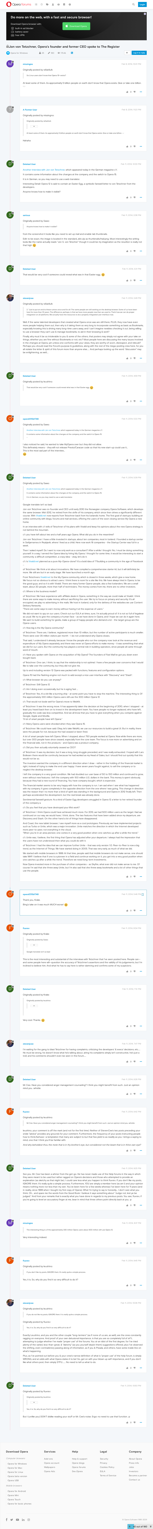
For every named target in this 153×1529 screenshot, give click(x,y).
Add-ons (48, 1459)
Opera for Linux (15, 1472)
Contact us (134, 1479)
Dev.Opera (77, 1471)
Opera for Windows (19, 53)
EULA (102, 1471)
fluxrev (26, 928)
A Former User (30, 110)
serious (26, 215)
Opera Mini (13, 1495)
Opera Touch (14, 1499)
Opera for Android (17, 1491)
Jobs (131, 1467)
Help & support (79, 1459)
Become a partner (138, 1475)
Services (49, 1451)
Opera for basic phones (20, 1503)
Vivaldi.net (41, 515)
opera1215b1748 (31, 419)
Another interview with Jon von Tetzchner (44, 169)
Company (135, 1451)
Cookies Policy (107, 1467)
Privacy (103, 1463)
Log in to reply (139, 53)
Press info (134, 1463)
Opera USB (13, 1480)
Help (75, 1451)
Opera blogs (78, 1463)
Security (104, 1459)
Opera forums (79, 1467)
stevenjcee (28, 298)
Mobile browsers (14, 1485)
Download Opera (78, 26)
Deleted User (29, 164)
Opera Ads (49, 1471)
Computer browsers (15, 1458)
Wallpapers (49, 1467)
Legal (103, 1451)
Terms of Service (108, 1475)
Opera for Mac (15, 1468)
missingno (28, 64)
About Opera (135, 1459)
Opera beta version (17, 1476)
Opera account (51, 1463)
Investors (133, 1471)
